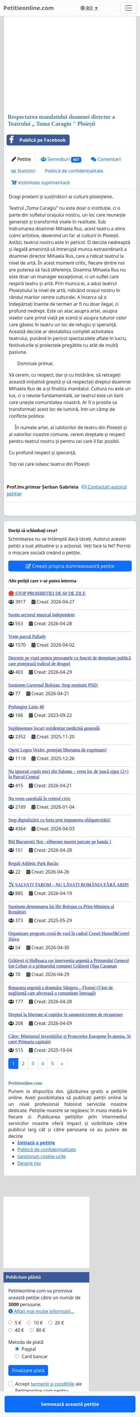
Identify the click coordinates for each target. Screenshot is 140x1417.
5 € (18, 1339)
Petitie (21, 159)
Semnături (61, 159)
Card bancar (35, 1373)
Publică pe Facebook (36, 140)
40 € (19, 1347)
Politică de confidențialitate (74, 171)
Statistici (23, 171)
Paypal (29, 1365)
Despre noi (29, 1180)
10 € (38, 1339)
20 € (59, 1339)
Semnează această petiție (70, 519)
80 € (40, 1347)
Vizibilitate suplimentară (40, 182)
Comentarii (106, 159)
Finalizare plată (28, 1387)
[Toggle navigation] (129, 8)
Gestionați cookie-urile (41, 1173)
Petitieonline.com (28, 8)
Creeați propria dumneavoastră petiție (70, 582)
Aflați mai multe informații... (41, 1328)
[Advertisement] (70, 65)
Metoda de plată (26, 1359)
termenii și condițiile (52, 1400)
